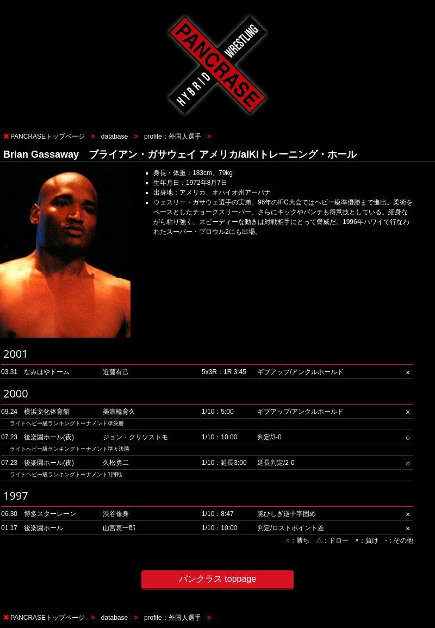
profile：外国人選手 (172, 136)
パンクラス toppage (217, 578)
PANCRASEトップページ (47, 136)
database (114, 136)
